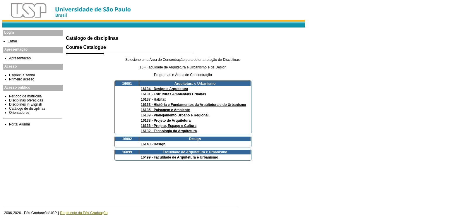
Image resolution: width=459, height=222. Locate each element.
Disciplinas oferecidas (26, 100)
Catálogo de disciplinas (27, 108)
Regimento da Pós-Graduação (83, 213)
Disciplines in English (25, 104)
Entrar (12, 41)
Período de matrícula (25, 96)
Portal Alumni (19, 124)
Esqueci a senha (22, 75)
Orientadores (19, 113)
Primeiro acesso (21, 79)
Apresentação (20, 58)
